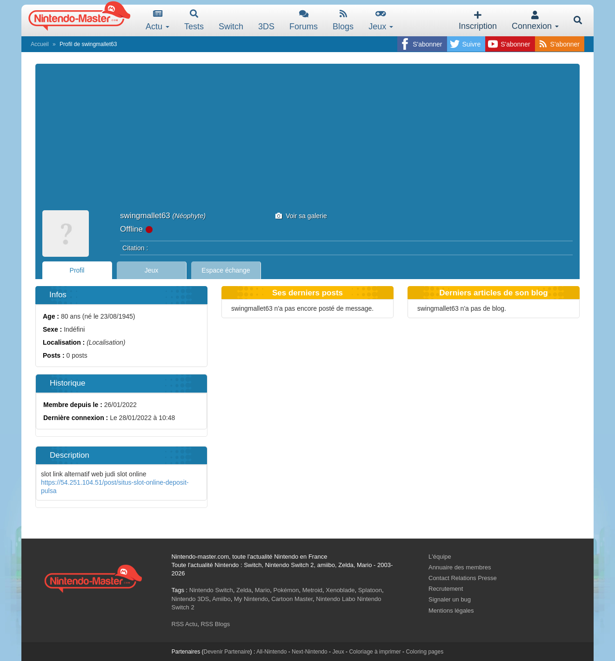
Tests (194, 20)
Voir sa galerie (301, 216)
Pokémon (286, 590)
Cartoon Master (292, 598)
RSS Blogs (215, 624)
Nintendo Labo (335, 598)
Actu (157, 20)
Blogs (343, 20)
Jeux (380, 20)
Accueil (40, 44)
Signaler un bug (449, 599)
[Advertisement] (307, 140)
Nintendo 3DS (190, 598)
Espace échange (225, 270)
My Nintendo (251, 598)
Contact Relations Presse (462, 577)
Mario (262, 590)
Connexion (535, 21)
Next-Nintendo (310, 651)
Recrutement (445, 588)
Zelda (244, 590)
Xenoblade (340, 590)
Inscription (478, 21)
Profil (77, 270)
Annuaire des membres (459, 567)
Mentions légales (451, 610)
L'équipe (439, 556)
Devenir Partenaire (227, 651)
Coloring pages (424, 651)
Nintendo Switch (211, 590)
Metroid (312, 590)
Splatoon (370, 590)
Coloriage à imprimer (375, 651)
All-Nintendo (271, 651)
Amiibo (221, 598)
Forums (303, 20)
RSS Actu (185, 624)
